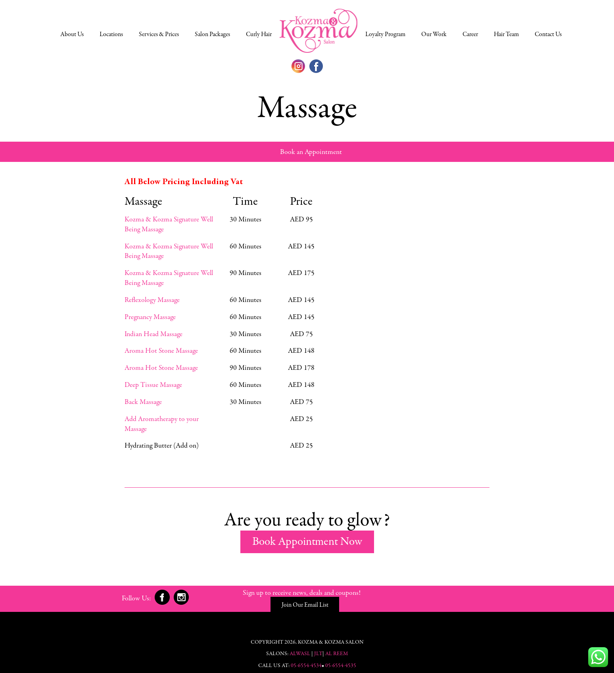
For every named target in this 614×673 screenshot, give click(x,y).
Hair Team (506, 34)
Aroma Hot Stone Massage (161, 348)
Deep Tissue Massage (153, 381)
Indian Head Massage (153, 331)
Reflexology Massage (152, 298)
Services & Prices (159, 34)
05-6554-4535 (340, 661)
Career (470, 34)
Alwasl (300, 650)
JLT (318, 650)
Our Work (434, 34)
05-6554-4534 (306, 661)
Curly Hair (259, 34)
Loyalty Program (385, 34)
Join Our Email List (366, 598)
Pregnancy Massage (150, 315)
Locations (111, 34)
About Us (72, 34)
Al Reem (336, 650)
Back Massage (143, 398)
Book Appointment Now (307, 538)
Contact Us (548, 34)
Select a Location (318, 30)
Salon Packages (212, 34)
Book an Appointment (311, 152)
